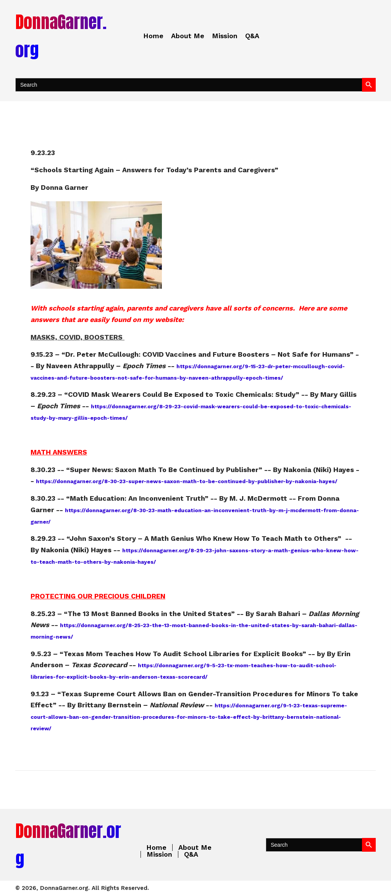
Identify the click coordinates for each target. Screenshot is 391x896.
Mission (159, 854)
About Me (195, 847)
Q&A (191, 854)
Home (156, 847)
